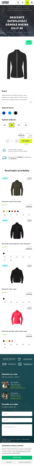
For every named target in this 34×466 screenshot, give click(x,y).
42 (29, 344)
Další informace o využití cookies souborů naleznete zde (16, 452)
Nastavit (9, 462)
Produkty (10, 7)
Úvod (3, 7)
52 (17, 215)
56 (29, 215)
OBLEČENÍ (19, 7)
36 (11, 344)
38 (17, 344)
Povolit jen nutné (25, 462)
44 (5, 257)
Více (31, 102)
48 (5, 215)
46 (11, 257)
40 (23, 344)
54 (23, 215)
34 (5, 344)
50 (11, 215)
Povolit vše (17, 457)
